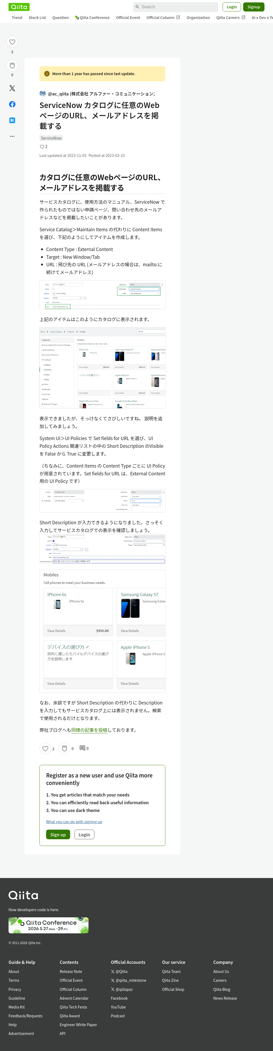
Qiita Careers (231, 17)
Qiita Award (70, 1015)
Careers (219, 980)
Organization (198, 17)
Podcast (118, 1015)
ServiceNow (51, 138)
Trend (17, 17)
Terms (14, 980)
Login (232, 6)
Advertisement (21, 1033)
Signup (253, 6)
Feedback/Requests (26, 1015)
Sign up (58, 834)
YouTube (118, 1007)
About (14, 971)
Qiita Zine (170, 980)
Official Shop (173, 989)
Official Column (163, 17)
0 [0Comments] (84, 748)
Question (61, 17)
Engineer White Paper (78, 1024)
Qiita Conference (92, 17)
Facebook (119, 998)
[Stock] (12, 65)
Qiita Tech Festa (73, 1007)
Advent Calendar (74, 998)
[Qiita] (19, 7)
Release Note (71, 971)
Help (13, 1024)
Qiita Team (171, 971)
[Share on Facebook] (12, 104)
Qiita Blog (221, 989)
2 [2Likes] (12, 51)
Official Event (128, 17)
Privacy (15, 989)
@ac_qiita (97, 94)
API (62, 1033)
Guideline (17, 998)
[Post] (12, 88)
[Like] (12, 42)
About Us (221, 971)
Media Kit (17, 1007)
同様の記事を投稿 (89, 729)
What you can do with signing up (74, 821)
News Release (225, 998)
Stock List (37, 17)
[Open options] (12, 136)
